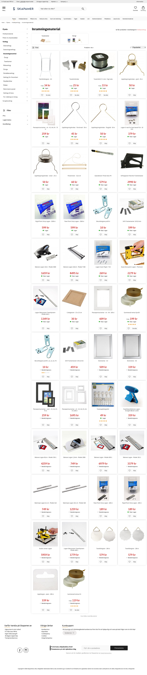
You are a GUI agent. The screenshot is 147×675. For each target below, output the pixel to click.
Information (139, 1)
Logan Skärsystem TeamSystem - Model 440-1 (74, 549)
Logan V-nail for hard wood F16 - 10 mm (132, 128)
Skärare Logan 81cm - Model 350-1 (45, 457)
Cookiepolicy (46, 634)
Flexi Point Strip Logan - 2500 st (74, 221)
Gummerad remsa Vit (74, 594)
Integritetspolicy (47, 638)
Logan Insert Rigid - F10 (103, 267)
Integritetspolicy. (106, 653)
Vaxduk (82, 19)
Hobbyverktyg (141, 30)
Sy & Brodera (67, 19)
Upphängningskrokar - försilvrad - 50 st (74, 127)
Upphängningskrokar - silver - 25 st (45, 176)
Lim (88, 19)
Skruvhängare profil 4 (103, 221)
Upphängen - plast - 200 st (45, 594)
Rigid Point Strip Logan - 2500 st (45, 221)
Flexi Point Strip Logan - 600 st (103, 503)
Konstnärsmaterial (128, 19)
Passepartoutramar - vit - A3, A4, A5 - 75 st (45, 128)
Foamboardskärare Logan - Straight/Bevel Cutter (132, 410)
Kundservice (45, 629)
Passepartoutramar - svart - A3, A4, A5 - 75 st (45, 410)
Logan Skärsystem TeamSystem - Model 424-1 (45, 313)
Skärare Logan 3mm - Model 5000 (45, 267)
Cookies (44, 636)
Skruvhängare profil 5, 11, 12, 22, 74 (45, 361)
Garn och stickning (55, 19)
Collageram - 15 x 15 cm (74, 312)
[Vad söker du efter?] (63, 9)
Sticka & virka (43, 19)
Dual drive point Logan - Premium (132, 267)
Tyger (75, 19)
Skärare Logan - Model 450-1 (103, 457)
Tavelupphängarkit (103, 409)
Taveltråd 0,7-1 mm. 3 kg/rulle (103, 79)
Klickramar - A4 (132, 361)
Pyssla (14, 19)
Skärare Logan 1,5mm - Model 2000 (74, 457)
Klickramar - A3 (103, 361)
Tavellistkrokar (74, 79)
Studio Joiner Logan (45, 548)
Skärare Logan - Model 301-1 (132, 457)
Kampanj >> (64, 1)
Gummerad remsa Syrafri (132, 312)
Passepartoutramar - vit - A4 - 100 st (103, 312)
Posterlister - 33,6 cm (74, 176)
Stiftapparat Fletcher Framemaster (132, 176)
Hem (3, 22)
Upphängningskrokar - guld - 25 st (132, 79)
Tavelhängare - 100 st (103, 548)
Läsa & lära (116, 19)
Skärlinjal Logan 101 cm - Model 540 (74, 503)
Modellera (107, 19)
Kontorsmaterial (97, 19)
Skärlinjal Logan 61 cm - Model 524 (45, 503)
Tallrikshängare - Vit (45, 79)
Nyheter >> (54, 1)
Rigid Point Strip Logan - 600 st (132, 503)
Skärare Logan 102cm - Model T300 (74, 267)
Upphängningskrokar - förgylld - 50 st (103, 127)
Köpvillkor (45, 631)
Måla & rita (33, 19)
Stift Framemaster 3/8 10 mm (132, 221)
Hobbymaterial (23, 19)
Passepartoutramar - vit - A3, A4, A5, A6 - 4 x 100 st (74, 410)
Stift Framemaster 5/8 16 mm (74, 361)
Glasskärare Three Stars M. (103, 176)
